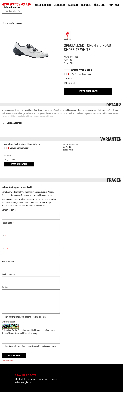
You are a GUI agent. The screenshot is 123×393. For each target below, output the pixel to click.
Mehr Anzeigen (14, 124)
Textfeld (5, 288)
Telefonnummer (8, 275)
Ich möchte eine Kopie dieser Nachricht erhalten (25, 317)
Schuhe (19, 24)
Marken (42, 11)
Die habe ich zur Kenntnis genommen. (30, 347)
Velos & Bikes (12, 11)
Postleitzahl (7, 223)
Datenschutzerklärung (18, 347)
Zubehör (29, 11)
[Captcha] (31, 340)
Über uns (69, 11)
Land (4, 249)
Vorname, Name (8, 210)
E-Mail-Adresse (8, 262)
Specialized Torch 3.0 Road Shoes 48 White (22, 145)
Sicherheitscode (8, 322)
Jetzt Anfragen (88, 92)
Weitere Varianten (81, 71)
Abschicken (14, 356)
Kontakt (84, 11)
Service (55, 11)
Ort (3, 236)
